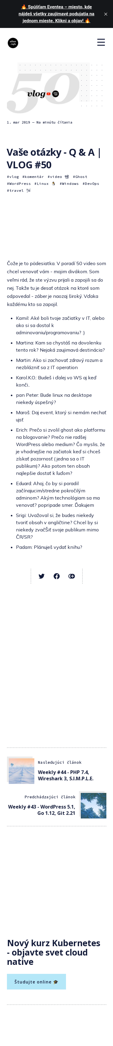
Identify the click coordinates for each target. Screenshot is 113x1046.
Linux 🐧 (46, 183)
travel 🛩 (20, 190)
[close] (106, 14)
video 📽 (59, 176)
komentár (34, 176)
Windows (70, 183)
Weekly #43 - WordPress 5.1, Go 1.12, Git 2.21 (41, 809)
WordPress (20, 183)
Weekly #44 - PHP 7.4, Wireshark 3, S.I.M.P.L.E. (65, 775)
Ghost (81, 176)
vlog (14, 176)
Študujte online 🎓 (36, 982)
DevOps (92, 183)
